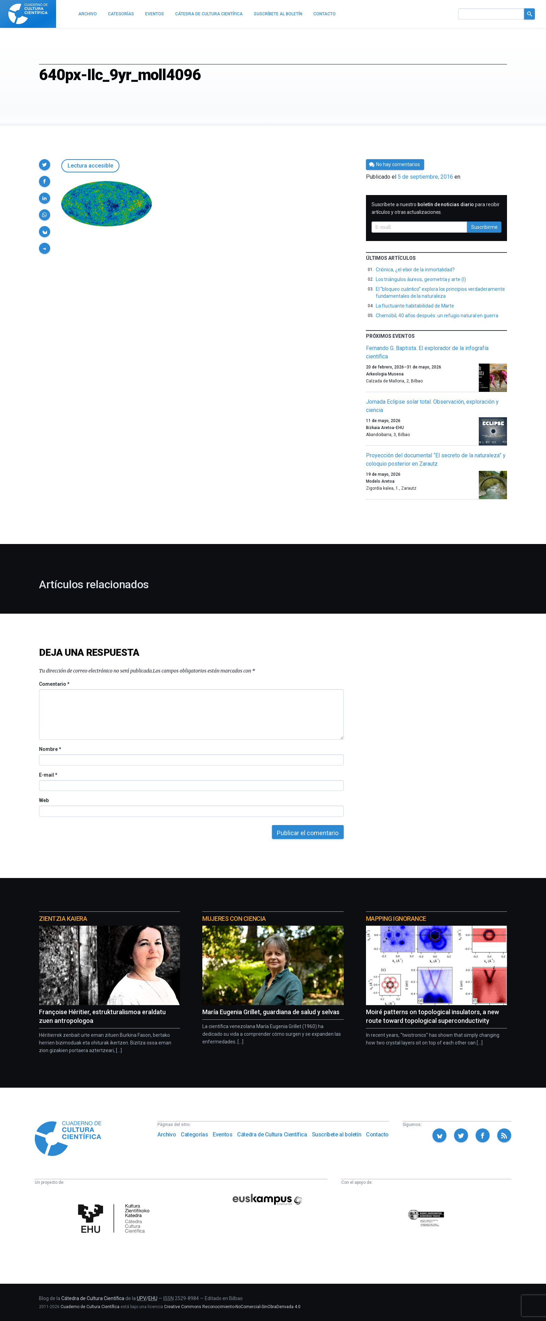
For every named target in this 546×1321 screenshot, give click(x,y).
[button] (44, 164)
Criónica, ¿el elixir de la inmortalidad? (415, 269)
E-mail (48, 775)
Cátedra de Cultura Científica (272, 1134)
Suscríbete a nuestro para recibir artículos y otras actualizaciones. (436, 208)
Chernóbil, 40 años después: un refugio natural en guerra (437, 315)
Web (44, 800)
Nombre (50, 749)
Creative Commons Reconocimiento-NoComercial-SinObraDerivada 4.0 (232, 1306)
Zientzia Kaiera (63, 918)
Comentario (54, 684)
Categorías (194, 1134)
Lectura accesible (90, 165)
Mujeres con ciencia (234, 918)
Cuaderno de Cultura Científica (90, 1306)
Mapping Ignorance (396, 918)
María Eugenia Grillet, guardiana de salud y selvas (271, 1012)
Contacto (377, 1134)
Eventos (222, 1134)
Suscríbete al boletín (336, 1134)
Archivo (166, 1134)
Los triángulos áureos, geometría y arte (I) (421, 279)
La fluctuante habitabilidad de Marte (415, 306)
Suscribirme (484, 227)
